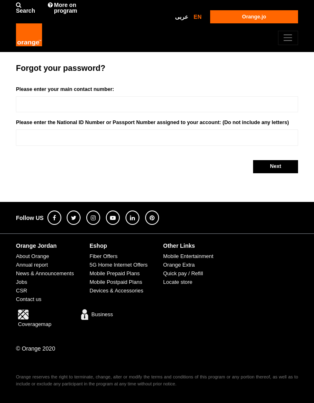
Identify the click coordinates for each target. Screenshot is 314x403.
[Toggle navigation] (288, 38)
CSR (21, 291)
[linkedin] (132, 218)
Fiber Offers (103, 256)
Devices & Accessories (117, 291)
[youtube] (113, 218)
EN (198, 17)
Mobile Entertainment (188, 256)
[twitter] (74, 218)
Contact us (28, 299)
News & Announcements (45, 273)
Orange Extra (179, 265)
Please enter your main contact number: (65, 89)
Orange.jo (254, 17)
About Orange (32, 256)
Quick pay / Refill (183, 273)
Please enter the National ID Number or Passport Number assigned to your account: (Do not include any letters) (152, 122)
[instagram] (93, 218)
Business (96, 314)
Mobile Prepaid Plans (115, 273)
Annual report (32, 265)
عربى (181, 17)
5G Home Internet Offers (119, 265)
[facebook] (54, 218)
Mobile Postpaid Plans (116, 282)
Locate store (178, 282)
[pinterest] (152, 218)
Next (275, 166)
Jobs (21, 282)
